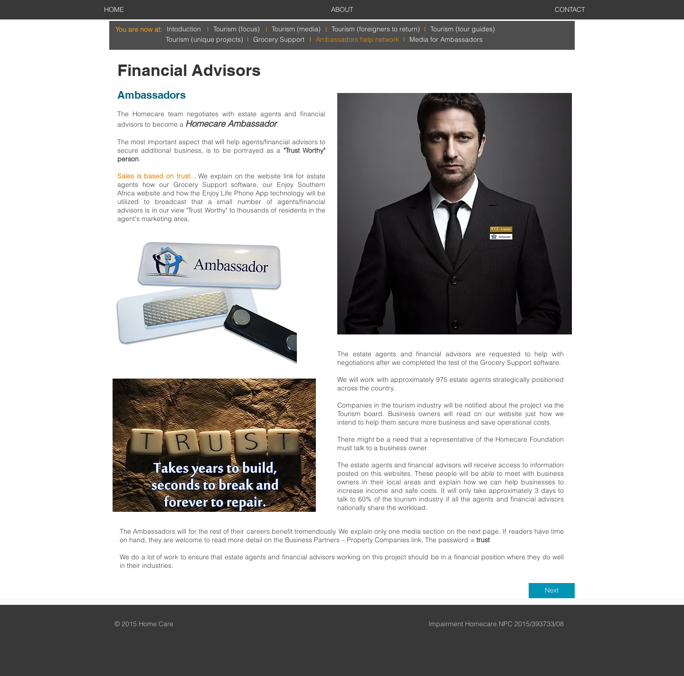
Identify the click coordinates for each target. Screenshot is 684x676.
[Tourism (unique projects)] (204, 40)
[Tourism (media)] (296, 29)
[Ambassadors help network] (357, 40)
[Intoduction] (184, 29)
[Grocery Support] (278, 40)
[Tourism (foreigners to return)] (376, 29)
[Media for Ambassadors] (446, 40)
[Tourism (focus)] (236, 29)
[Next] (552, 590)
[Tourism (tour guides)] (462, 29)
